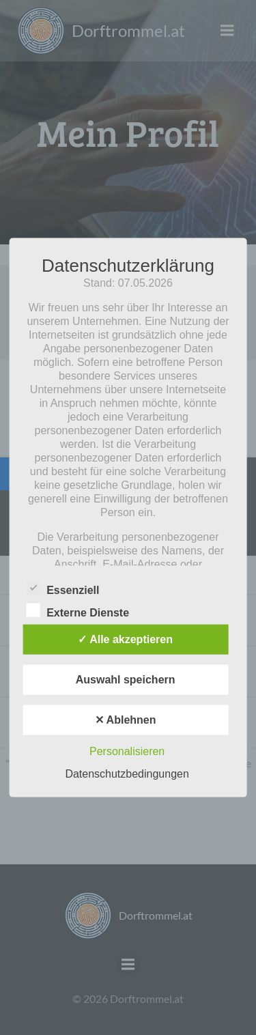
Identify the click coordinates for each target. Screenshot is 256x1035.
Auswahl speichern (125, 679)
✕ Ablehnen (125, 719)
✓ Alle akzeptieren (125, 638)
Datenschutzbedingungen (126, 773)
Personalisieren (127, 750)
